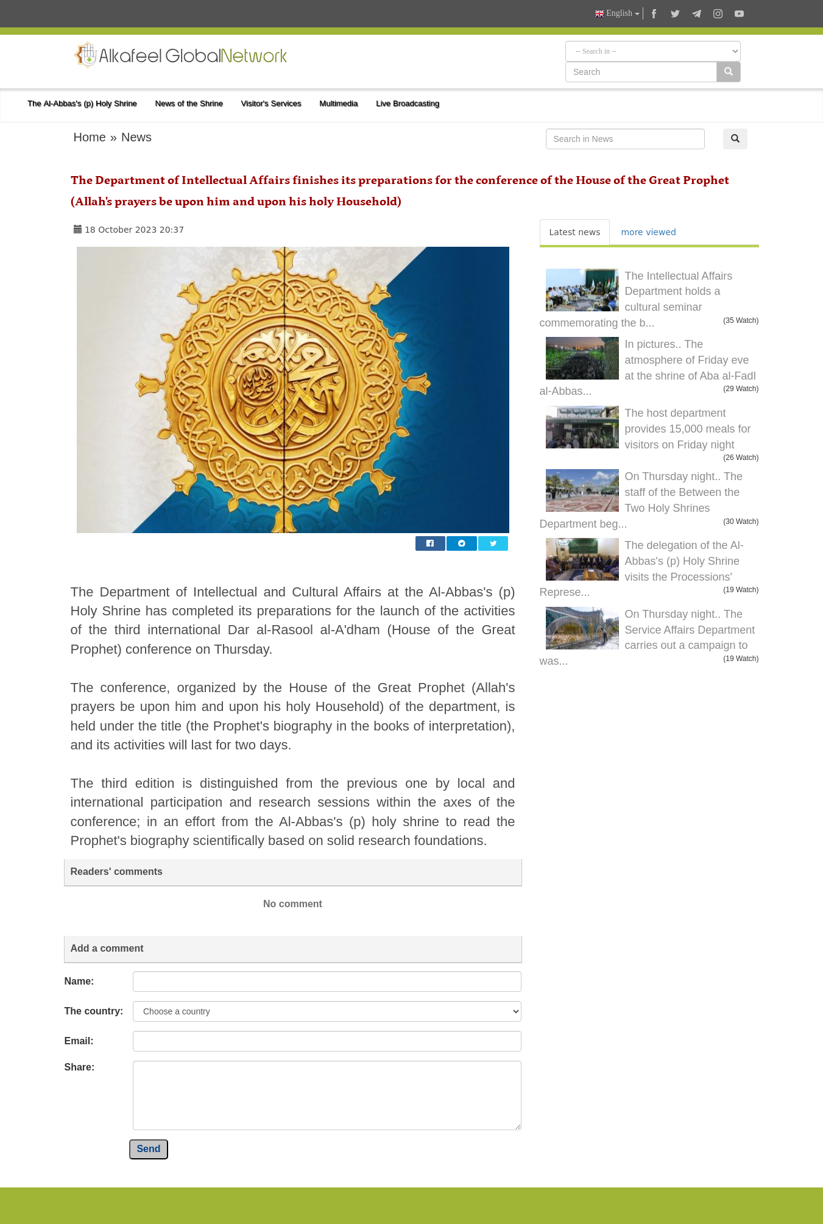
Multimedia (338, 103)
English (617, 14)
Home (90, 137)
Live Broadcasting (407, 103)
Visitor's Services (271, 103)
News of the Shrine (189, 103)
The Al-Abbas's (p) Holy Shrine (82, 103)
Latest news (575, 232)
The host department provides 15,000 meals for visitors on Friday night (688, 428)
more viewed (648, 232)
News (136, 137)
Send (148, 1149)
